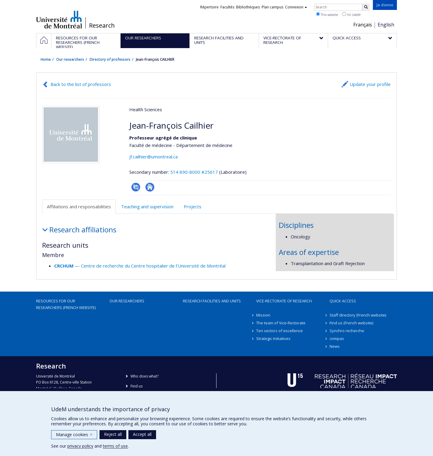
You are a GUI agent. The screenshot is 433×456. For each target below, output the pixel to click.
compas (337, 338)
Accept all (142, 434)
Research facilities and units (212, 301)
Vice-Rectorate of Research (284, 301)
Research (102, 26)
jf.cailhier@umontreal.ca (153, 157)
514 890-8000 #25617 (194, 172)
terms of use (115, 446)
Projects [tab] (192, 207)
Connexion (296, 7)
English (386, 24)
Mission (263, 315)
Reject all (113, 434)
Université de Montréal (59, 20)
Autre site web (150, 187)
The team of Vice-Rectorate (281, 323)
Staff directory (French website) (358, 315)
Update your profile (370, 84)
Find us (137, 386)
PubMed (135, 187)
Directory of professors (110, 59)
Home (46, 59)
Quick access (343, 301)
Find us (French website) (351, 323)
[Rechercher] (366, 7)
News (335, 346)
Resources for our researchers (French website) (66, 304)
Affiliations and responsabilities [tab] (79, 207)
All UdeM (351, 14)
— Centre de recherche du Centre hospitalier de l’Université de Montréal (140, 266)
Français (362, 24)
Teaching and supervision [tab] (147, 207)
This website (327, 14)
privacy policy (80, 446)
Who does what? (144, 376)
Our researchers (70, 59)
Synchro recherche (347, 330)
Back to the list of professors (81, 84)
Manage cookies (74, 434)
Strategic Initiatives (273, 338)
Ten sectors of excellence (279, 330)
